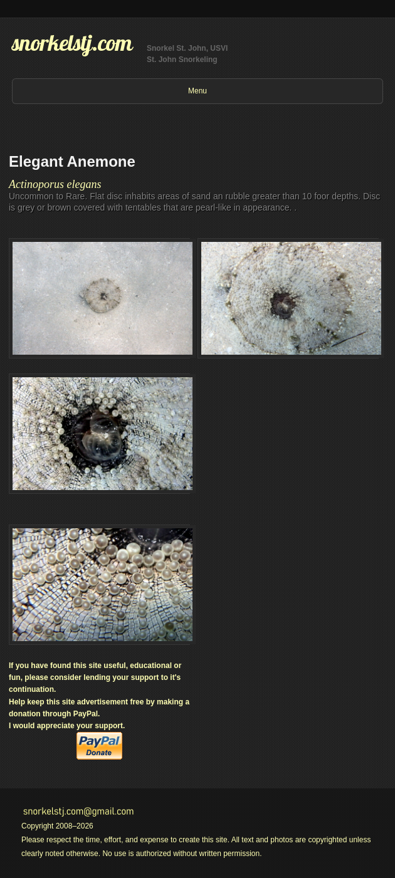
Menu (197, 90)
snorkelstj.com (72, 42)
